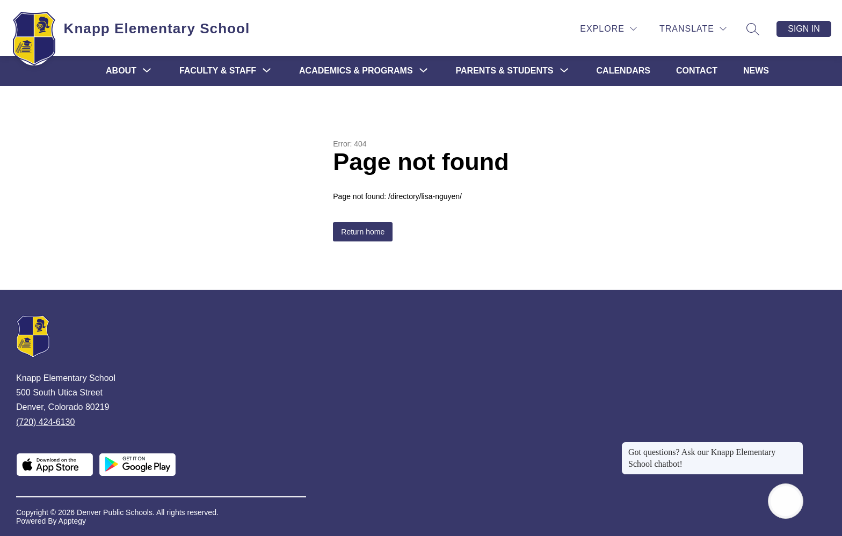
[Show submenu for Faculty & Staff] (217, 70)
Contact (696, 70)
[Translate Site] (693, 28)
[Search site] (752, 29)
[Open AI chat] (786, 501)
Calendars (623, 70)
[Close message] (795, 446)
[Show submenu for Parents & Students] (505, 70)
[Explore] (608, 28)
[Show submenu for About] (121, 70)
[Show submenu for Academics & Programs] (356, 70)
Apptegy (72, 521)
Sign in (804, 28)
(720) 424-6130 (45, 422)
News (756, 70)
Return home (362, 231)
